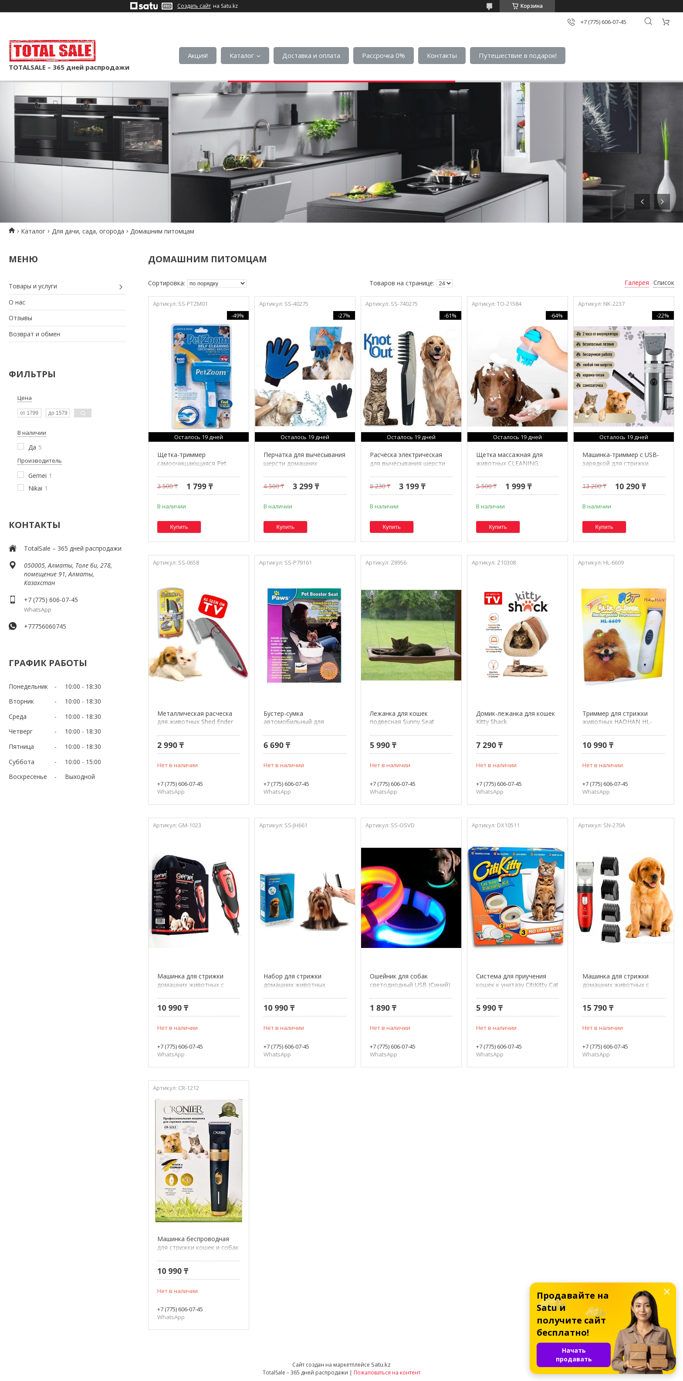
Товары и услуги (33, 286)
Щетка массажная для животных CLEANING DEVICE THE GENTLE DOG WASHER (513, 467)
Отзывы (20, 318)
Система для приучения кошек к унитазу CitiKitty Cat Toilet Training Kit (517, 984)
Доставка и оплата (311, 55)
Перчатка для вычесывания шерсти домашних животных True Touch (304, 463)
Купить (179, 527)
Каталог (242, 55)
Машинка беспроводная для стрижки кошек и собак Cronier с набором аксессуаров (198, 1252)
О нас (17, 302)
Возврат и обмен (34, 334)
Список (663, 282)
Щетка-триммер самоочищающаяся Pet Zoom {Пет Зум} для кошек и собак (197, 467)
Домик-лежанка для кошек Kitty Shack (515, 717)
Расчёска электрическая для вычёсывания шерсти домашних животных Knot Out (408, 467)
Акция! (198, 55)
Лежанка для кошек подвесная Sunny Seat (402, 717)
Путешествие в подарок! (518, 55)
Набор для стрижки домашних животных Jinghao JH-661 (294, 984)
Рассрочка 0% (383, 55)
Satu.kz (381, 1364)
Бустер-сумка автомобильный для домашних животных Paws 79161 (303, 726)
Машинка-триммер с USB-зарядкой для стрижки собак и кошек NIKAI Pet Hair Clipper (620, 467)
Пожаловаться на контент (387, 1372)
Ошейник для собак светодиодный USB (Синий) (410, 980)
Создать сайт (194, 6)
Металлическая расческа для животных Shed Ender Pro (195, 722)
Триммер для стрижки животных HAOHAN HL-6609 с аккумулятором (617, 722)
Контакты (442, 55)
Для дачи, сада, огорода (88, 231)
